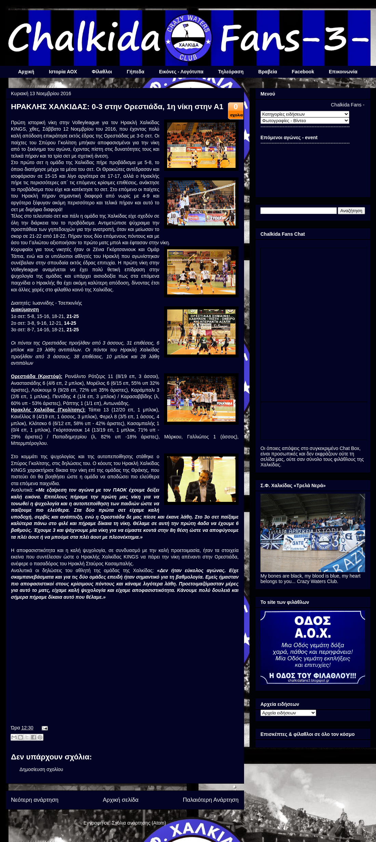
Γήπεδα (135, 71)
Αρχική (26, 71)
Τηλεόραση (230, 71)
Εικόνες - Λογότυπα (181, 71)
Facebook (303, 71)
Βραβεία (267, 71)
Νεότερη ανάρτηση (34, 800)
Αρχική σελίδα (121, 800)
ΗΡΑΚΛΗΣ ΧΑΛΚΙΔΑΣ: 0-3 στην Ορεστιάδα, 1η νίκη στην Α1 (117, 106)
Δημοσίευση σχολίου (41, 769)
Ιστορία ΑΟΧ (63, 71)
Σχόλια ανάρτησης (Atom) (139, 823)
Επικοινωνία (343, 71)
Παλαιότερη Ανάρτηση (211, 800)
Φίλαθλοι (102, 71)
